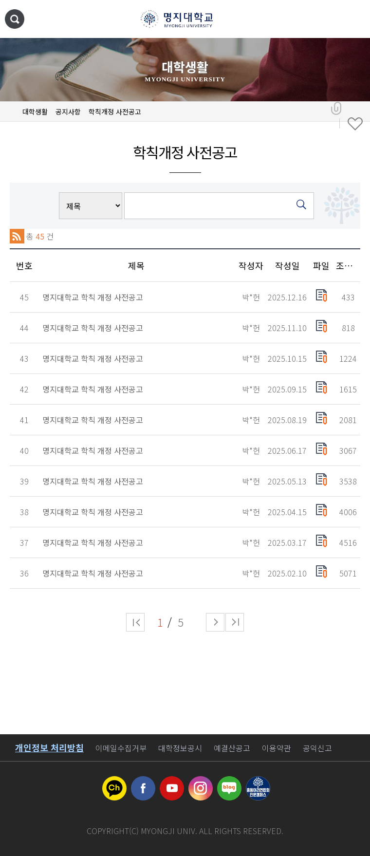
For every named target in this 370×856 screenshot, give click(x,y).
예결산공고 (232, 748)
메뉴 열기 (353, 19)
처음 (135, 622)
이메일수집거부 (121, 748)
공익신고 (317, 748)
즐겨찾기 (355, 124)
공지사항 (68, 111)
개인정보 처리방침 (49, 747)
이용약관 (276, 748)
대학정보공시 (180, 748)
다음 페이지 (215, 622)
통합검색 (14, 19)
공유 (336, 108)
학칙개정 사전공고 (115, 111)
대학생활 (35, 111)
